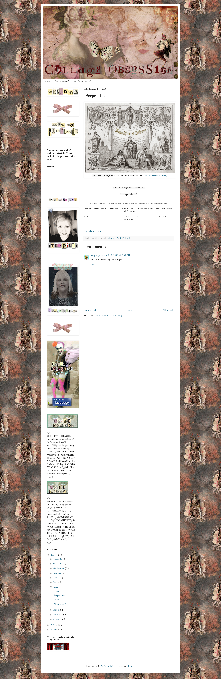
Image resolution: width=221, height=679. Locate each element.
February (58, 615)
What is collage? (61, 81)
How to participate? (82, 81)
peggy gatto (96, 255)
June (56, 578)
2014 (53, 625)
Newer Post (90, 310)
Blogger (131, 666)
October (57, 564)
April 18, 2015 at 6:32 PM (117, 255)
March (56, 610)
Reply (93, 264)
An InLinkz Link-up (95, 231)
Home (47, 81)
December (58, 559)
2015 (53, 555)
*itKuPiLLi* (107, 666)
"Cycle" (56, 600)
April (56, 587)
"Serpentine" (59, 595)
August (57, 573)
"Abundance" (59, 604)
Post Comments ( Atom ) (109, 316)
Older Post (168, 310)
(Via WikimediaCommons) (155, 176)
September (59, 568)
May (55, 582)
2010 (53, 630)
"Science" (57, 591)
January (57, 619)
